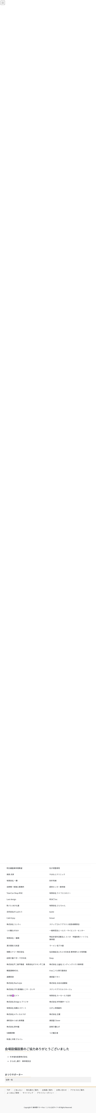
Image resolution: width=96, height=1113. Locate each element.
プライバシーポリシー (45, 1093)
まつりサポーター (14, 1074)
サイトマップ (28, 1093)
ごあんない (18, 1090)
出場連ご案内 (47, 1090)
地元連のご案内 (32, 1090)
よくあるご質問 (13, 1093)
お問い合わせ (61, 1090)
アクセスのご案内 (77, 1090)
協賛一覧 (9, 1079)
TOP (8, 1090)
